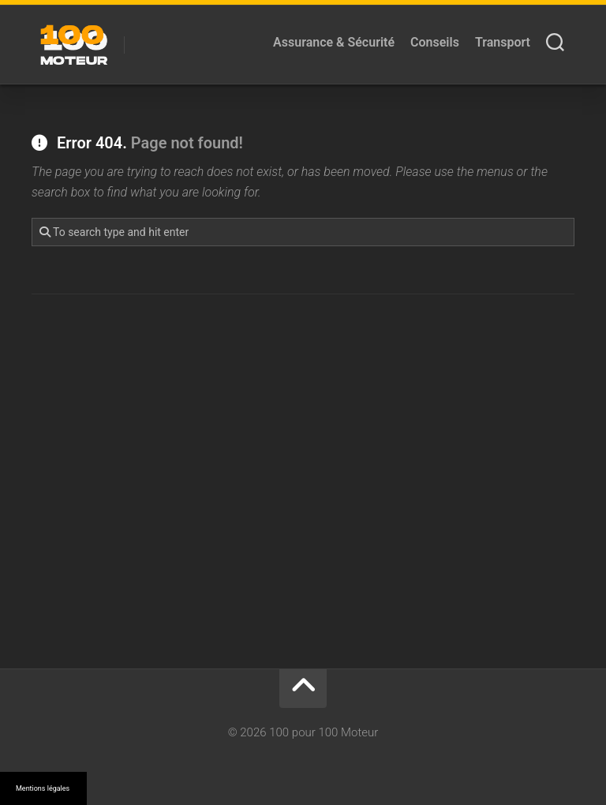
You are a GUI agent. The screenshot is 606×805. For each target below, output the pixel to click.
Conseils (434, 42)
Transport (502, 42)
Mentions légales (42, 788)
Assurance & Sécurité (334, 42)
